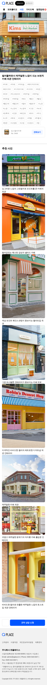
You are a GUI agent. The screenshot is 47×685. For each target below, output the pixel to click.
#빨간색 (6, 104)
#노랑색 (23, 108)
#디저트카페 (18, 89)
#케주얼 (36, 94)
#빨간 (31, 99)
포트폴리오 (12, 9)
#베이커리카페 (33, 84)
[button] (43, 3)
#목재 (13, 118)
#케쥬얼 (15, 99)
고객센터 (5, 642)
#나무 (5, 118)
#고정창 (14, 123)
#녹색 (39, 108)
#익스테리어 (15, 94)
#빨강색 (15, 104)
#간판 (14, 113)
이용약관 (14, 642)
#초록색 (6, 113)
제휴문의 (38, 642)
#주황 (29, 118)
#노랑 (5, 108)
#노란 (40, 104)
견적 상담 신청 (27, 623)
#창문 (5, 123)
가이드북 (30, 9)
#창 (38, 123)
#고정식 (30, 123)
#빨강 (39, 99)
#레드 (24, 99)
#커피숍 (21, 84)
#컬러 (24, 104)
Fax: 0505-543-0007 (9, 660)
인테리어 (20, 3)
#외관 (38, 89)
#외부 (5, 94)
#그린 (31, 108)
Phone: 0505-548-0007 (29, 657)
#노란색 (14, 108)
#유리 (31, 113)
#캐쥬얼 (6, 99)
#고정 (22, 123)
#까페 (13, 84)
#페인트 (23, 113)
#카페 (5, 84)
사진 (22, 9)
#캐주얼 (26, 94)
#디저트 (30, 89)
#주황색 (38, 118)
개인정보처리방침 (26, 642)
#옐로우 (32, 104)
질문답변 (29, 3)
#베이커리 (7, 89)
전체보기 (37, 132)
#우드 (39, 113)
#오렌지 (21, 118)
